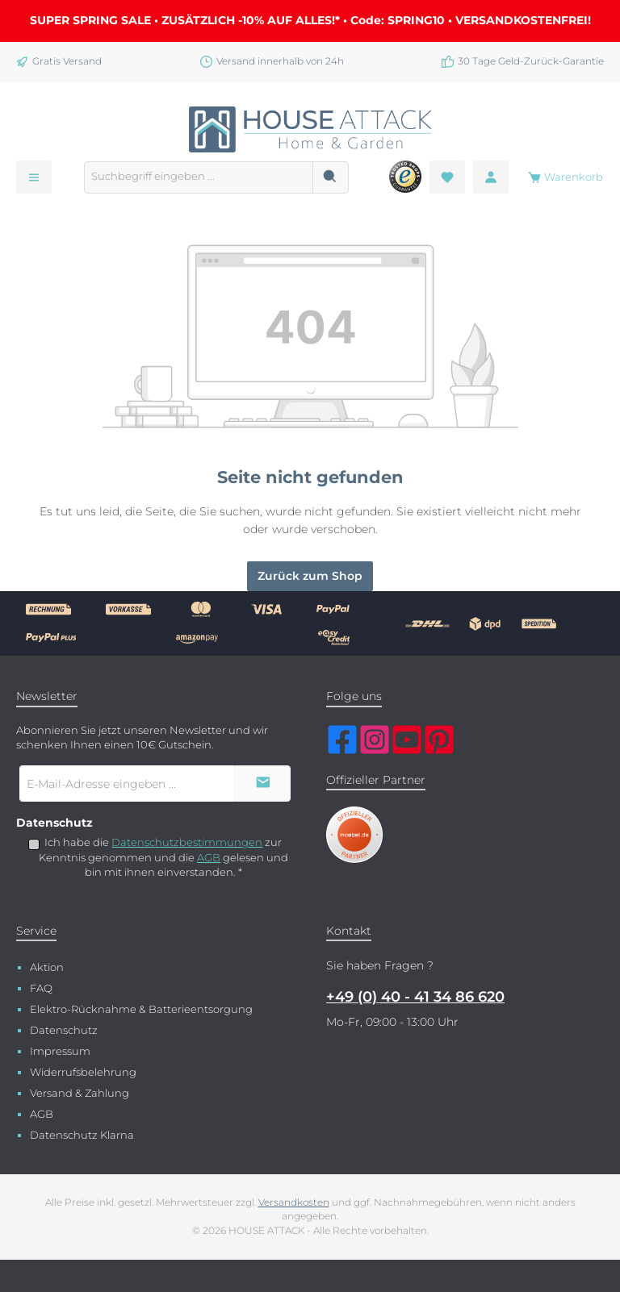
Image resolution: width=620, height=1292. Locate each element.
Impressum (60, 1051)
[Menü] (34, 177)
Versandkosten (293, 1202)
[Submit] (262, 783)
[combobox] (198, 177)
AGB (208, 858)
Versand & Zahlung (79, 1093)
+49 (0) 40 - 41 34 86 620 (415, 997)
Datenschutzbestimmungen (186, 842)
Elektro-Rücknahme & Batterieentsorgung (141, 1009)
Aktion (47, 967)
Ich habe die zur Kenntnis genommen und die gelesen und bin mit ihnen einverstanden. (163, 857)
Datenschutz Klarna (82, 1135)
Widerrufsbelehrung (83, 1072)
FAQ (41, 988)
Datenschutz (64, 1030)
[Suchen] (330, 177)
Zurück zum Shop (310, 576)
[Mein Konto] (491, 177)
